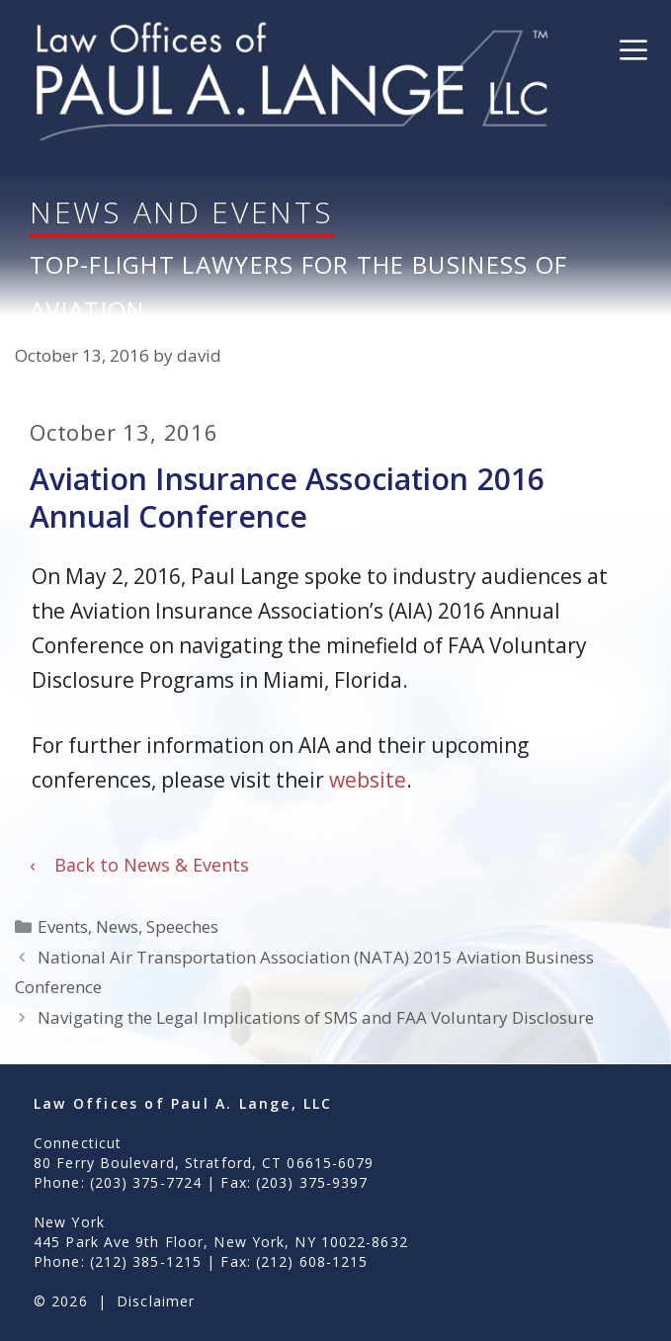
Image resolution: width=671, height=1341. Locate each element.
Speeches (182, 926)
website (367, 780)
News (117, 926)
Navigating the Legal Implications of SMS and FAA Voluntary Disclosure (316, 1017)
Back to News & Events (139, 865)
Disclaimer (156, 1301)
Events (63, 926)
